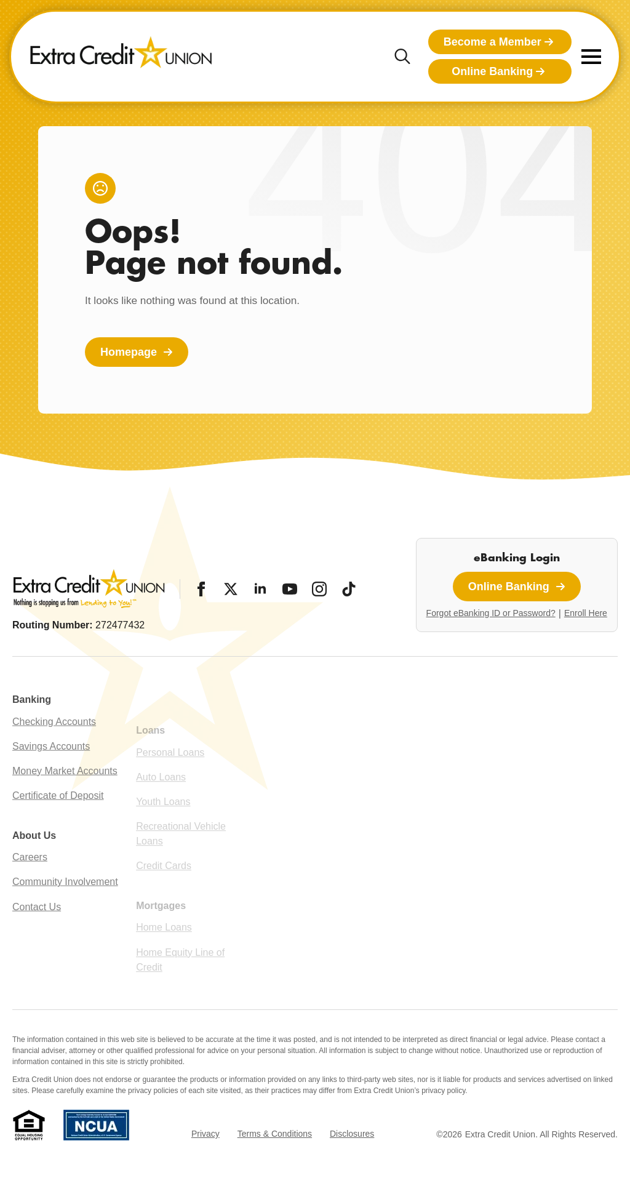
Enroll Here (585, 613)
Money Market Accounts (65, 792)
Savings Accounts (51, 767)
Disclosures (352, 1134)
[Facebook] (201, 589)
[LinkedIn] (260, 589)
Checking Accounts (54, 742)
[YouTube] (289, 589)
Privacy (205, 1134)
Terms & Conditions (274, 1134)
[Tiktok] (348, 589)
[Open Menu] (591, 56)
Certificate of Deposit (58, 817)
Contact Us (36, 928)
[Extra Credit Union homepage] (121, 57)
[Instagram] (319, 589)
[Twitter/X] (230, 589)
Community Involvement (65, 903)
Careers (29, 878)
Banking (31, 721)
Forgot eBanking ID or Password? (491, 613)
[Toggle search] (402, 57)
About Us (34, 856)
